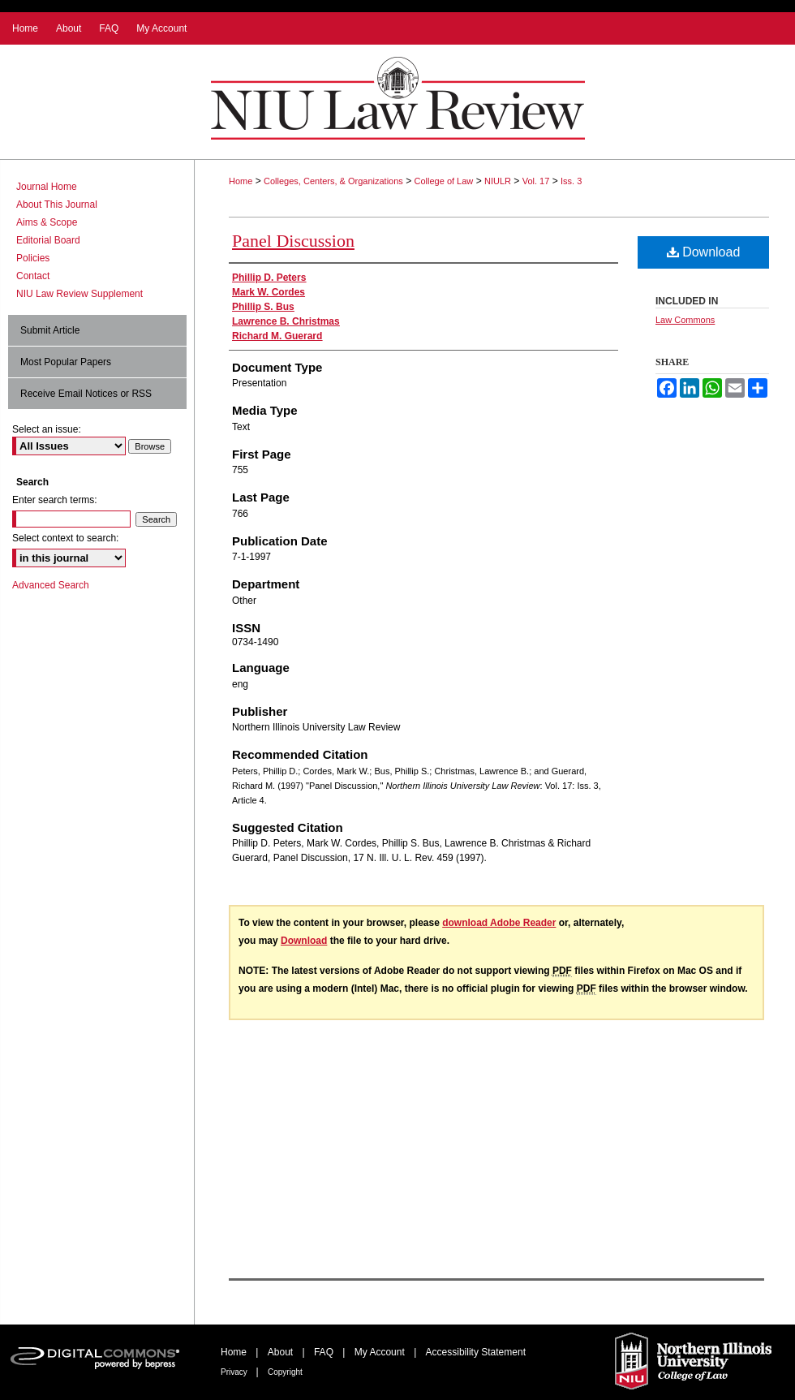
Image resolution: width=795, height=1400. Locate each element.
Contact (32, 276)
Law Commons (685, 320)
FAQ (325, 1352)
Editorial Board (48, 240)
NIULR (497, 181)
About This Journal (56, 204)
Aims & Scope (46, 222)
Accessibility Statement (476, 1352)
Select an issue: (46, 429)
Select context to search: (65, 538)
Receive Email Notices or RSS (86, 393)
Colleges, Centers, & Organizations (333, 181)
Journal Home (46, 186)
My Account (381, 1352)
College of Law (444, 181)
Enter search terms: (54, 500)
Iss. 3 (571, 181)
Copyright (285, 1372)
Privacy (235, 1372)
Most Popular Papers (65, 362)
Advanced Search (50, 585)
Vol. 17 (536, 181)
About (282, 1352)
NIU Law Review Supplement (79, 293)
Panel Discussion (293, 240)
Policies (32, 258)
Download (704, 252)
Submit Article (50, 330)
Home (240, 181)
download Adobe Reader (499, 922)
